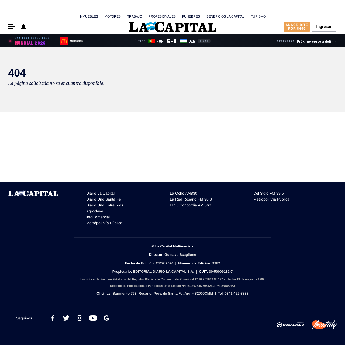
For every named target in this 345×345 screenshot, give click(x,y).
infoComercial (98, 217)
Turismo (258, 16)
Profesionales (162, 16)
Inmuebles (88, 16)
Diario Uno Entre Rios (104, 205)
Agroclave (94, 211)
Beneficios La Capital (225, 16)
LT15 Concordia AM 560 (190, 205)
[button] (11, 26)
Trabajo (134, 16)
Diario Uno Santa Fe (103, 199)
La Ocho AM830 (183, 193)
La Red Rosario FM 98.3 (191, 199)
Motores (113, 16)
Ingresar (324, 27)
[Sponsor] (71, 41)
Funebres (191, 16)
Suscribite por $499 (297, 26)
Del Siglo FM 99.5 (268, 193)
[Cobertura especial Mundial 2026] (29, 41)
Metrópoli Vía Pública (104, 223)
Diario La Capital (100, 193)
